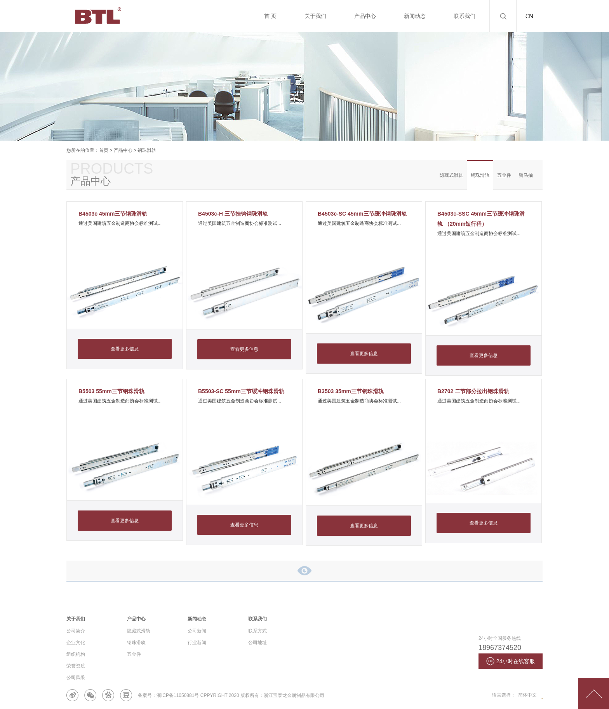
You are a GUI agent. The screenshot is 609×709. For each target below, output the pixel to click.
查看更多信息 (125, 349)
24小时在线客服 (510, 661)
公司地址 (257, 642)
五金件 (504, 175)
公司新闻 (197, 631)
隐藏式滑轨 (451, 175)
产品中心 (123, 150)
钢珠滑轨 (146, 150)
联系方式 (257, 631)
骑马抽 (526, 175)
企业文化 (75, 642)
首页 (103, 150)
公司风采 (75, 677)
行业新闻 (197, 642)
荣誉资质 (75, 666)
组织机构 (75, 654)
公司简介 (75, 631)
